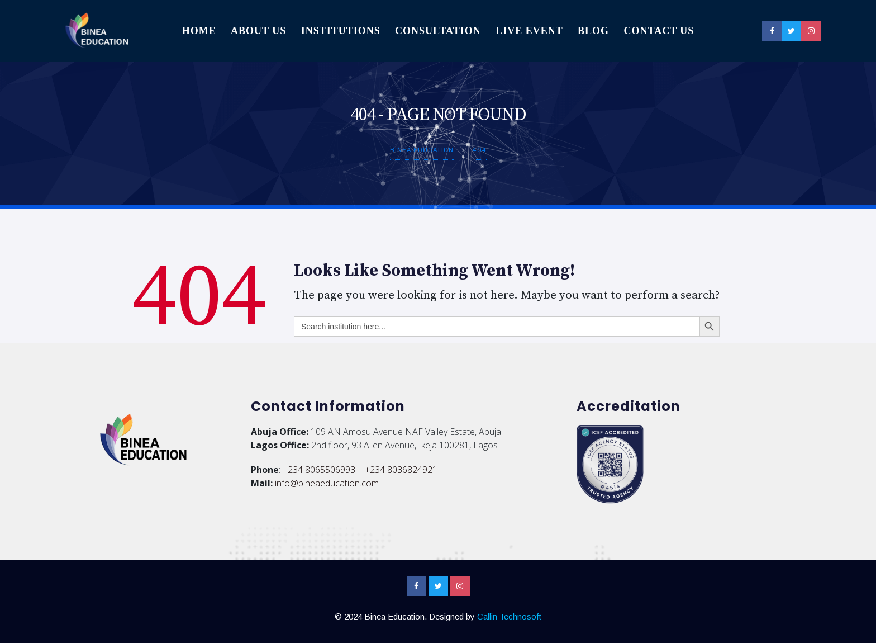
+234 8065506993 (319, 470)
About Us (258, 30)
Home (199, 30)
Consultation (438, 30)
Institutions (340, 30)
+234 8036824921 (401, 470)
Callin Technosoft (509, 616)
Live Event (529, 30)
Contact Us (658, 30)
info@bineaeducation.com (327, 483)
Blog (593, 30)
